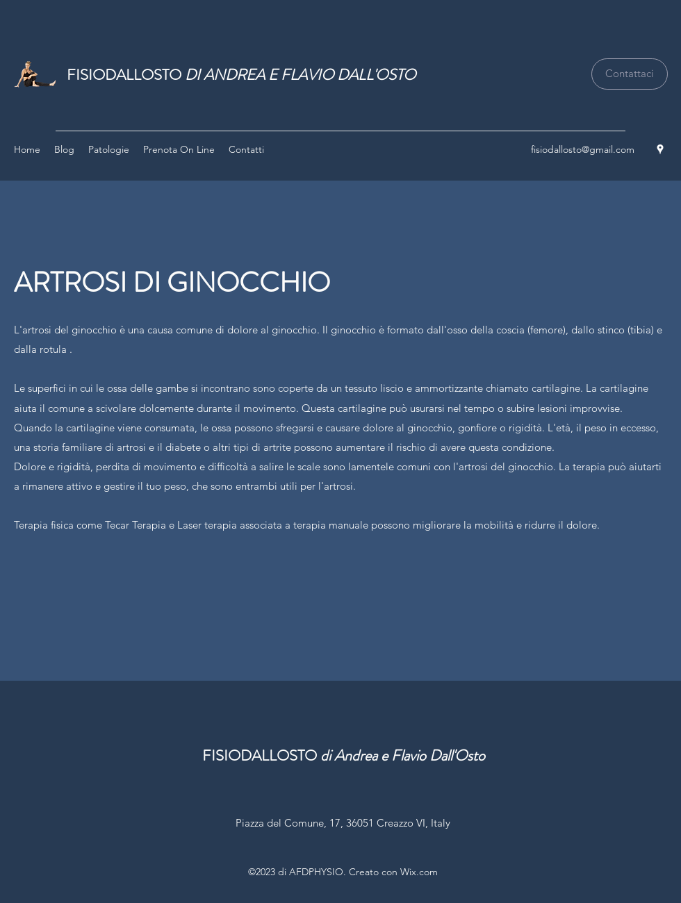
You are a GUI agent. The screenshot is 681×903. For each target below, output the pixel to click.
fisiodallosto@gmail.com (582, 149)
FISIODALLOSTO (241, 74)
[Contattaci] (629, 74)
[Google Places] (660, 149)
